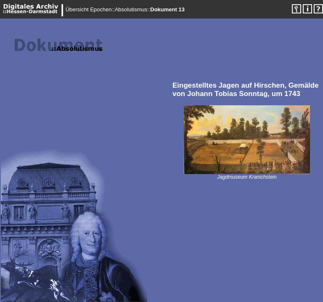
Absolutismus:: (133, 9)
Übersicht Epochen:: (90, 9)
